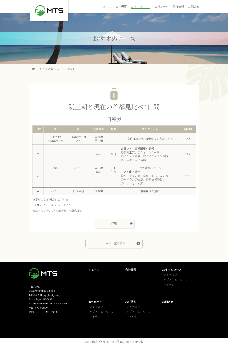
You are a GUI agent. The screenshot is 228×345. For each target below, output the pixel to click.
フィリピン (170, 275)
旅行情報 (178, 7)
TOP (32, 68)
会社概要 (121, 7)
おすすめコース (140, 7)
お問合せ (193, 7)
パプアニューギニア (175, 280)
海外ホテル (161, 7)
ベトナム (168, 285)
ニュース (105, 7)
